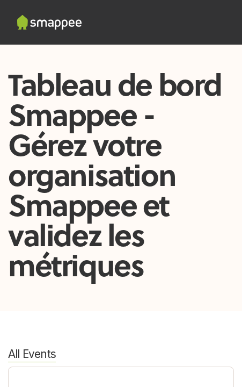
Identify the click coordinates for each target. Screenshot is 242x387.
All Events (32, 354)
